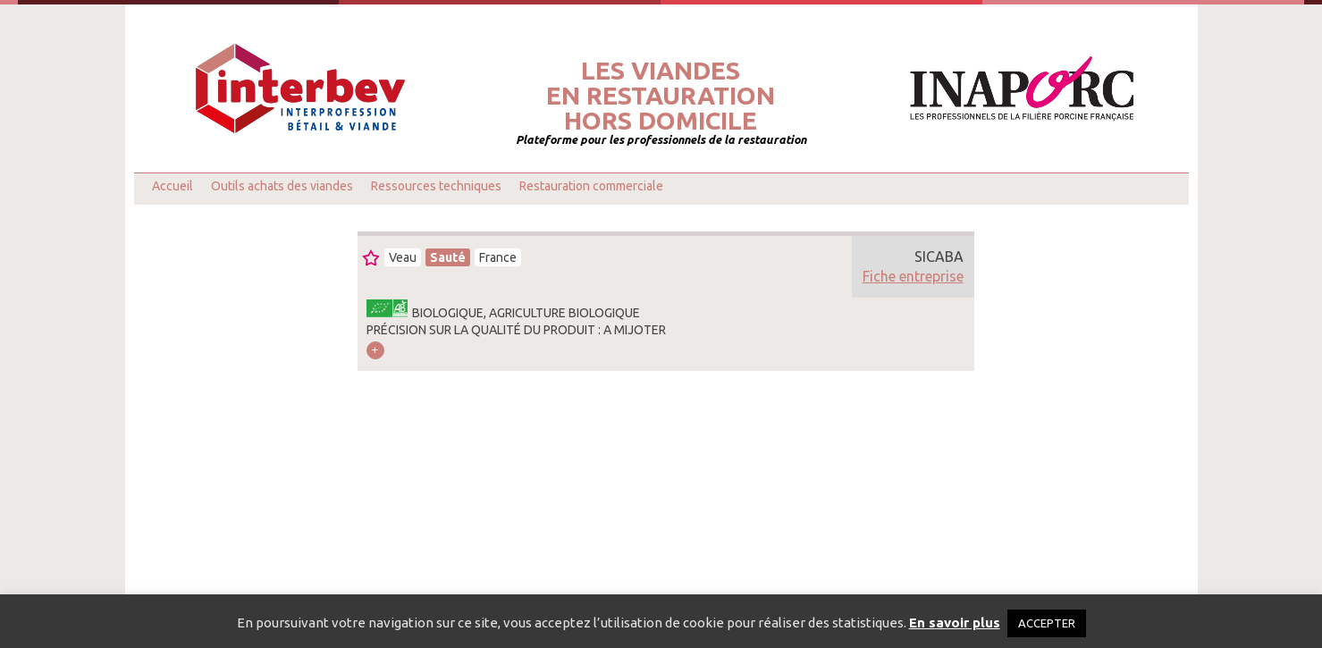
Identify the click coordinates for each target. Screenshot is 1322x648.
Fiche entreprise (913, 276)
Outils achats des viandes (282, 186)
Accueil (172, 186)
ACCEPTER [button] (1046, 623)
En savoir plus (954, 622)
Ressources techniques (436, 186)
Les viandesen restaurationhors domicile (660, 95)
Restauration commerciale (591, 186)
